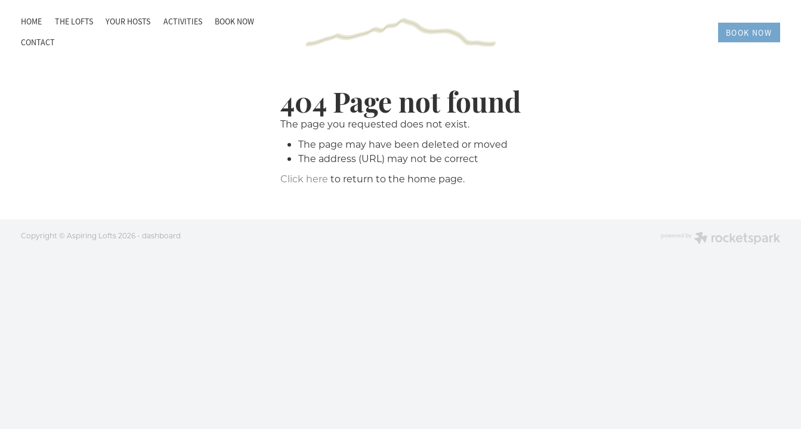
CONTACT (38, 42)
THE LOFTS (74, 21)
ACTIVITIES (182, 21)
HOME (31, 21)
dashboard (161, 235)
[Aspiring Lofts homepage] (401, 32)
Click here (304, 178)
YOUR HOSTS (128, 21)
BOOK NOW (234, 21)
